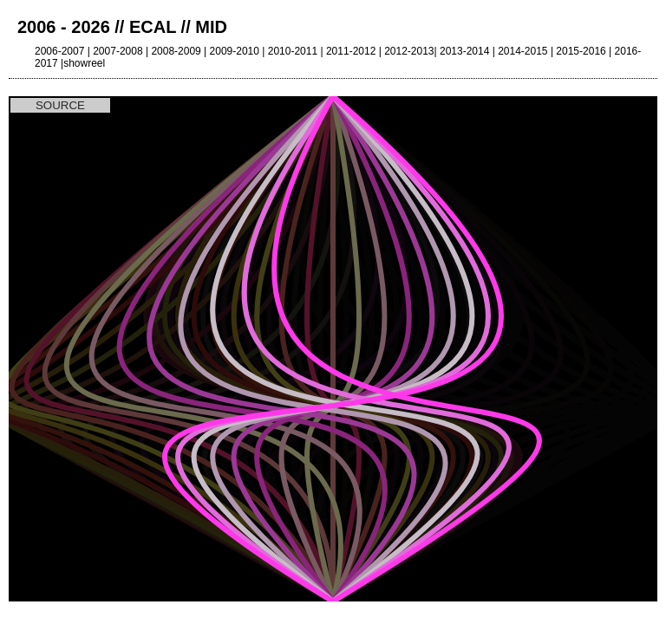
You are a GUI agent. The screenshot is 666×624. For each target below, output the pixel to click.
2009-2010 (234, 51)
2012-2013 (409, 51)
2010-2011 (292, 51)
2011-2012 (350, 51)
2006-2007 (59, 51)
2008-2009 (175, 51)
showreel (84, 63)
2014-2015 (522, 51)
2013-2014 (464, 51)
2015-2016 (580, 51)
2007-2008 (117, 51)
